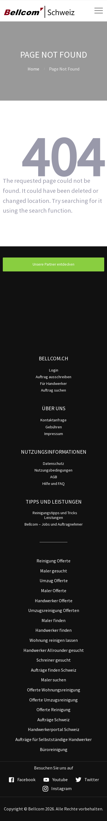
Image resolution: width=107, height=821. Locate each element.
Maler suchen (53, 679)
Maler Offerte (53, 590)
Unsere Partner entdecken (53, 264)
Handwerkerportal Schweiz (53, 729)
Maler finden (53, 620)
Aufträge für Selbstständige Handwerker (53, 739)
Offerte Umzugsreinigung (53, 700)
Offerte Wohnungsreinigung (53, 690)
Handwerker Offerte (53, 600)
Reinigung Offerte (53, 560)
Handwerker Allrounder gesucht (53, 650)
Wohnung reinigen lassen (54, 640)
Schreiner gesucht (54, 660)
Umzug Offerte (54, 580)
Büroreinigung (53, 749)
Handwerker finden (53, 630)
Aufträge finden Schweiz (53, 670)
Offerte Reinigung (53, 709)
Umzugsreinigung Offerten (53, 610)
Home (33, 69)
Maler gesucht (53, 571)
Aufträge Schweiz (53, 719)
